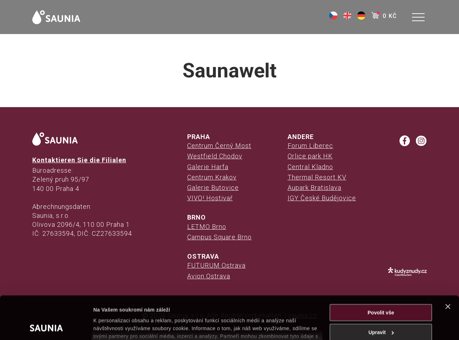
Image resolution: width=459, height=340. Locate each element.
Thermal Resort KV (317, 177)
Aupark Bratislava (314, 187)
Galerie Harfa (207, 167)
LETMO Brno (206, 226)
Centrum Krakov (212, 177)
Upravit (381, 292)
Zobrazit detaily (112, 326)
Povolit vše (381, 272)
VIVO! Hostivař (210, 198)
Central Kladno (310, 167)
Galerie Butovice (213, 187)
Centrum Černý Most (219, 145)
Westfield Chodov (214, 156)
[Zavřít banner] (447, 266)
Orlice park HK (310, 156)
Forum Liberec (310, 145)
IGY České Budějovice (322, 198)
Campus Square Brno (219, 237)
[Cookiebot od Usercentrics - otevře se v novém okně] (46, 326)
